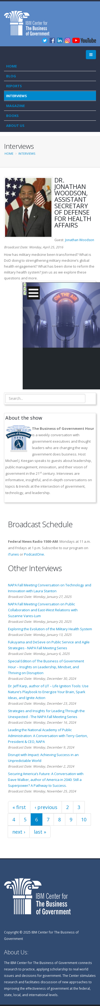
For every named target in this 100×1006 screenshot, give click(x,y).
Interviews (16, 95)
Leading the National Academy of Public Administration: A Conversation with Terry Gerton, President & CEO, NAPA (48, 735)
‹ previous (46, 807)
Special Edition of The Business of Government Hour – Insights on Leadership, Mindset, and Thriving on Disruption (46, 667)
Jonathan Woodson (79, 240)
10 (83, 819)
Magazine (15, 105)
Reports (14, 85)
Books (12, 115)
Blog (11, 76)
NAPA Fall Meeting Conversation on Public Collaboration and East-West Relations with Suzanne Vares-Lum (43, 610)
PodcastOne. (34, 554)
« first (19, 807)
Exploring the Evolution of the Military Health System (50, 629)
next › (18, 832)
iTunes (13, 554)
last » (40, 832)
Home (11, 66)
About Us (15, 125)
